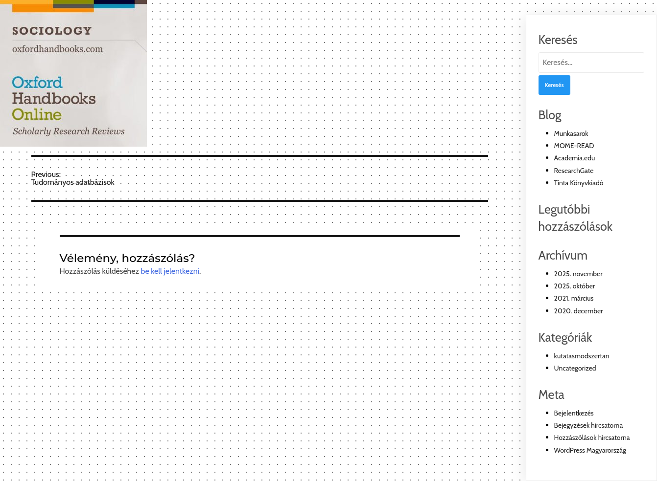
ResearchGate (574, 170)
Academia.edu (574, 157)
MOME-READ (574, 145)
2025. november (578, 273)
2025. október (574, 286)
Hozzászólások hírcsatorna (592, 437)
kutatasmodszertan (582, 355)
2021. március (574, 298)
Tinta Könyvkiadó (579, 182)
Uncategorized (575, 368)
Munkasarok (571, 133)
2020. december (578, 310)
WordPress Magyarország (590, 450)
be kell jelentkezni (170, 271)
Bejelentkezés (574, 413)
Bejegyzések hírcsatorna (588, 425)
